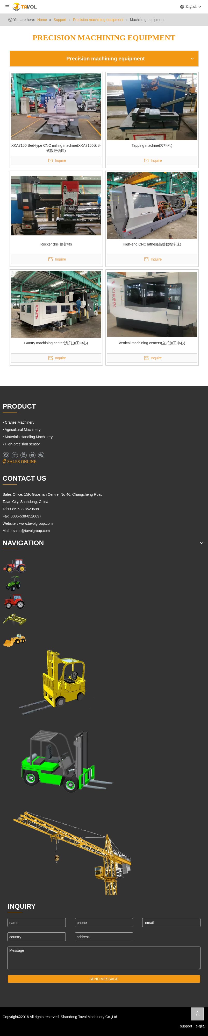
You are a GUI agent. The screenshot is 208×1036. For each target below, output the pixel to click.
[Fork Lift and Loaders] (63, 758)
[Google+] (14, 455)
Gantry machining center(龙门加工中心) (56, 343)
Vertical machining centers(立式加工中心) (152, 343)
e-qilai (200, 1026)
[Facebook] (6, 455)
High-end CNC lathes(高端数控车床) (152, 244)
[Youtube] (32, 455)
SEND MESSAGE (103, 979)
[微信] (41, 455)
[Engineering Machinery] (14, 640)
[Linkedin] (23, 455)
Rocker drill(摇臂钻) (56, 244)
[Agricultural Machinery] (14, 583)
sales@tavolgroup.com (32, 531)
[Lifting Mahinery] (52, 683)
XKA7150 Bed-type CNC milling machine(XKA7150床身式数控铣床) (56, 148)
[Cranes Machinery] (14, 619)
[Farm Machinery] (14, 565)
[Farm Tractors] (14, 601)
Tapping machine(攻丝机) (152, 145)
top (197, 1013)
